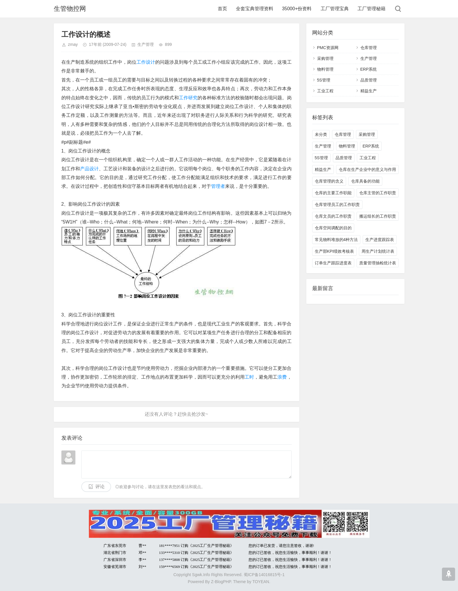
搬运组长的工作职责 (377, 216)
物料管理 (325, 69)
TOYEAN (260, 581)
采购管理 (325, 58)
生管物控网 (70, 8)
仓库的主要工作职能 (333, 192)
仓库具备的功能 (365, 181)
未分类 (321, 134)
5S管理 (323, 80)
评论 (100, 486)
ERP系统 (368, 69)
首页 (222, 8)
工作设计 (145, 62)
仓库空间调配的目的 (333, 228)
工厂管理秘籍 (371, 8)
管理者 (218, 186)
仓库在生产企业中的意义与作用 (367, 169)
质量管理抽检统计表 (377, 263)
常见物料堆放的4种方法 (336, 239)
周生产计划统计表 (378, 251)
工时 (249, 377)
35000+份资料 (297, 8)
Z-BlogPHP (221, 581)
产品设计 (89, 168)
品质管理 (368, 80)
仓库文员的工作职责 (333, 216)
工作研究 (188, 97)
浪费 (282, 377)
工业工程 (325, 91)
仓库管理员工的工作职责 (337, 204)
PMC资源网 (327, 47)
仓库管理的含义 (329, 181)
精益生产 (368, 91)
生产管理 (145, 44)
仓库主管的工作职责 (377, 192)
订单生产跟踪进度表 (333, 263)
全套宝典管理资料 (254, 8)
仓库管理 (368, 47)
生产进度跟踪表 (379, 239)
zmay (73, 44)
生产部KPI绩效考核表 (334, 251)
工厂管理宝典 (335, 8)
